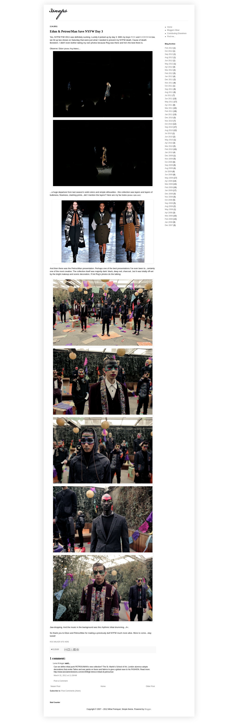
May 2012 (169, 64)
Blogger (148, 709)
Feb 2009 (169, 187)
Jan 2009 (169, 190)
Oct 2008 (169, 200)
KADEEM (144, 37)
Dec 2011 (169, 79)
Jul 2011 (168, 95)
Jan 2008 (169, 222)
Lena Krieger (58, 663)
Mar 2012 (169, 70)
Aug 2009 (169, 168)
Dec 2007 (169, 225)
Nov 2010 (169, 121)
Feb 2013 (169, 48)
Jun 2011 (169, 99)
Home (103, 686)
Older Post (150, 686)
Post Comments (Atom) (71, 691)
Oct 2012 (169, 51)
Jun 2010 (169, 137)
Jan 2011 (169, 114)
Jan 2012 (169, 76)
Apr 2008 (169, 213)
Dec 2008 (169, 194)
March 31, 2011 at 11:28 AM (65, 675)
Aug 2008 (169, 206)
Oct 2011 (169, 86)
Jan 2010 (169, 152)
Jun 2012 (169, 60)
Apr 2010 (169, 143)
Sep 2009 (169, 165)
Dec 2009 (169, 156)
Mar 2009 (169, 184)
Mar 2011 (169, 108)
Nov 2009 (169, 159)
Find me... (171, 36)
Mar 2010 (169, 146)
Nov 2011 (169, 83)
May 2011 (169, 102)
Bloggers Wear (173, 30)
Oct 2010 (169, 124)
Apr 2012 (169, 67)
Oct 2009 (169, 162)
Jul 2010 (168, 133)
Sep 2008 (169, 203)
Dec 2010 (169, 118)
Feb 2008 (169, 219)
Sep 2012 (169, 54)
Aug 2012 (169, 57)
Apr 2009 (169, 181)
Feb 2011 (169, 111)
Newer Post (55, 686)
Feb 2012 (169, 73)
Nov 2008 (169, 197)
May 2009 (169, 178)
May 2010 (169, 140)
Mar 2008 (169, 216)
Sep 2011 (169, 89)
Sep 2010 (169, 127)
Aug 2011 (169, 92)
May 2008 (169, 209)
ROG (133, 37)
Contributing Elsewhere (177, 33)
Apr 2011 (169, 105)
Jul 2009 (168, 171)
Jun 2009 (169, 175)
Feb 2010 (169, 149)
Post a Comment (61, 681)
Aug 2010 (169, 130)
